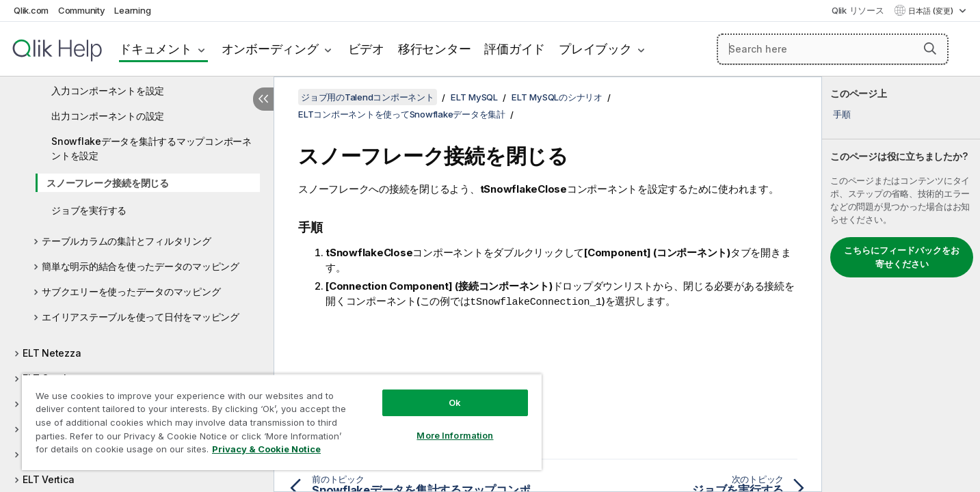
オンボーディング (270, 49)
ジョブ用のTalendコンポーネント (367, 97)
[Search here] (832, 49)
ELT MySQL (474, 97)
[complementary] (901, 284)
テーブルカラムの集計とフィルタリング (126, 241)
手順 (842, 114)
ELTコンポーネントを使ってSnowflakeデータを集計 (401, 114)
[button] (930, 48)
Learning (132, 10)
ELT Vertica (48, 479)
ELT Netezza (52, 353)
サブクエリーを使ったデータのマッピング (131, 291)
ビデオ (366, 49)
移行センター (434, 49)
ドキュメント (155, 49)
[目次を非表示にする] (263, 99)
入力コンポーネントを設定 (107, 90)
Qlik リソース (858, 10)
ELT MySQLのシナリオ (557, 97)
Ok (455, 402)
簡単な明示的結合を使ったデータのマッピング (140, 266)
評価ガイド (514, 49)
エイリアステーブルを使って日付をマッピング (140, 317)
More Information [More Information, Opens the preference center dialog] (454, 435)
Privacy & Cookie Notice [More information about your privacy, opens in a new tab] (266, 448)
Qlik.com (31, 10)
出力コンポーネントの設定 (107, 116)
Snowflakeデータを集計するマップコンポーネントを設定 (151, 148)
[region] (282, 422)
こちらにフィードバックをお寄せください (901, 257)
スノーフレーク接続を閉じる (108, 183)
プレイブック (595, 49)
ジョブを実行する (89, 210)
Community (81, 10)
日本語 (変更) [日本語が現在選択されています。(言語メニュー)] (931, 11)
